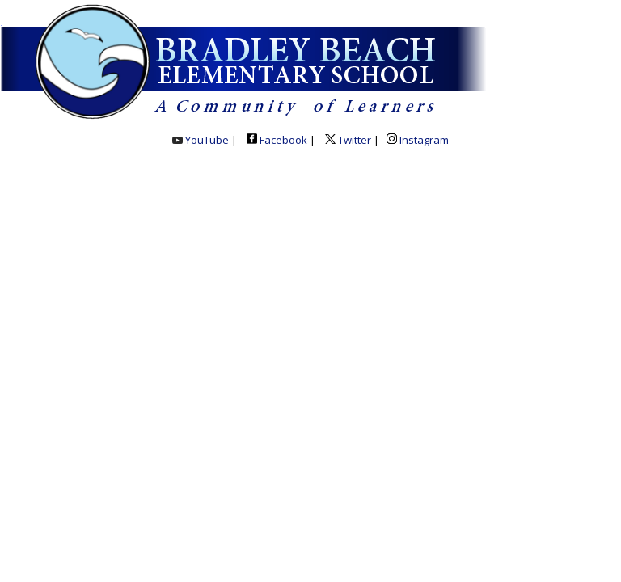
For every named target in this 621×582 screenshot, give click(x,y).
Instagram (418, 140)
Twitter (347, 140)
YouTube (200, 140)
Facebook (277, 140)
